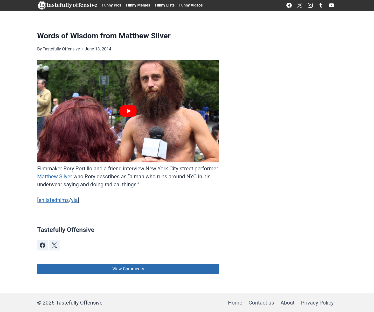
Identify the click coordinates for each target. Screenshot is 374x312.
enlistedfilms (54, 200)
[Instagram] (310, 5)
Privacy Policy (317, 303)
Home (235, 303)
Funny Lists (165, 5)
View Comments (128, 268)
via (74, 200)
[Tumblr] (321, 5)
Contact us (261, 303)
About (287, 303)
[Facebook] (289, 5)
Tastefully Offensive (61, 49)
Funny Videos (191, 5)
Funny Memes (138, 5)
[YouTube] (331, 5)
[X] (299, 5)
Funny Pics (111, 5)
